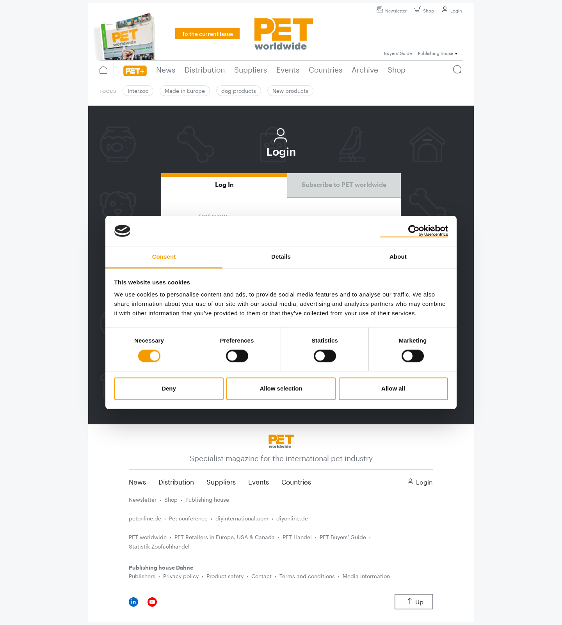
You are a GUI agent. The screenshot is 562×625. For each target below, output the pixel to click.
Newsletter (390, 10)
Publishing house (207, 499)
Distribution (176, 482)
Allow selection (281, 388)
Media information (366, 576)
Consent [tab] (164, 256)
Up (413, 601)
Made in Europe (185, 90)
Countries (296, 482)
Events (258, 482)
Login (450, 10)
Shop (423, 10)
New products (290, 90)
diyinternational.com (242, 518)
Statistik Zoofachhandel (159, 546)
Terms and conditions (307, 576)
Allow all (393, 388)
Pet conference (188, 518)
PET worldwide (148, 537)
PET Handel (297, 537)
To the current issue (207, 33)
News (137, 482)
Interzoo (138, 90)
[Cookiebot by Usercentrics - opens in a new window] (414, 231)
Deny (169, 388)
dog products (238, 90)
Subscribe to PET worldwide (344, 184)
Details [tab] (281, 256)
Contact (261, 576)
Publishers (142, 576)
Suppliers (221, 482)
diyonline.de (292, 518)
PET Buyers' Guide (343, 537)
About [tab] (398, 256)
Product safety (225, 576)
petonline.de (145, 518)
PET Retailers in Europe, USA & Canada (224, 537)
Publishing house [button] (435, 53)
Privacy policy (181, 576)
